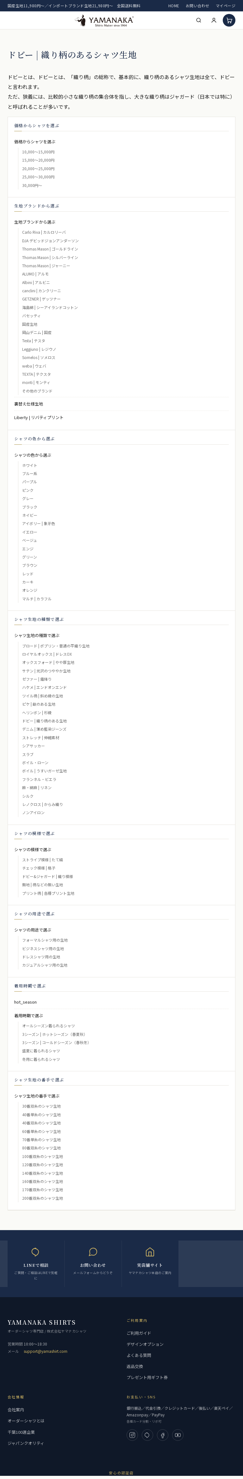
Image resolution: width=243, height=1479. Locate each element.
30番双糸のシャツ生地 (41, 1106)
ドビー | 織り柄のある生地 (44, 720)
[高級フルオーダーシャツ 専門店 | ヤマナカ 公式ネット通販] (104, 20)
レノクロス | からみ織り (42, 804)
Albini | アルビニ (36, 282)
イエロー (29, 532)
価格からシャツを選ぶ (34, 142)
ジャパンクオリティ (26, 1443)
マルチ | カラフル (37, 598)
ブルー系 (29, 473)
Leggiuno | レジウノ (39, 349)
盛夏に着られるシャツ (41, 1050)
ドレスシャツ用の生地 (41, 956)
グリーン (29, 557)
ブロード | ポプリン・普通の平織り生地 (56, 645)
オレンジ (29, 590)
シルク (28, 796)
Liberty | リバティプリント (39, 417)
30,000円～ (32, 185)
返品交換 (135, 1366)
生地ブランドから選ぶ (34, 222)
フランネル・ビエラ (39, 779)
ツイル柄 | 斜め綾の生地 (42, 695)
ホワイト (29, 465)
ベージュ (29, 540)
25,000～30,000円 (38, 176)
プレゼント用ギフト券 (147, 1377)
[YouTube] (178, 1435)
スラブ (28, 754)
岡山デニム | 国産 (37, 332)
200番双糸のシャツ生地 (42, 1198)
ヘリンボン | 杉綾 (37, 712)
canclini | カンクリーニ (41, 290)
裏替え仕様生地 (28, 404)
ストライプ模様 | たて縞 (42, 859)
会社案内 (16, 1410)
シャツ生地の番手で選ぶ (36, 1096)
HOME (173, 5)
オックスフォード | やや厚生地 (48, 662)
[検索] (198, 20)
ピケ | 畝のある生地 (38, 704)
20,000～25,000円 (38, 168)
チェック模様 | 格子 (38, 867)
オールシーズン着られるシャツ (48, 1025)
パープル (29, 481)
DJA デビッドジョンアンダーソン (50, 240)
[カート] (229, 20)
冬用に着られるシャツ (41, 1059)
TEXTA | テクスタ (36, 374)
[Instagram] (132, 1435)
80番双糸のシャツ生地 (41, 1147)
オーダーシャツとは (26, 1421)
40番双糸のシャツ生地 (41, 1122)
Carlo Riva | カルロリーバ (44, 232)
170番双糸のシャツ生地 (42, 1189)
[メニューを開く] (12, 20)
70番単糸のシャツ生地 (41, 1139)
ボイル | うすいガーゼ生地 (44, 770)
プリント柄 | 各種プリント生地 (48, 893)
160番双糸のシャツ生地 (42, 1181)
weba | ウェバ (34, 365)
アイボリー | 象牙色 (38, 523)
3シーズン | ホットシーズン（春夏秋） (54, 1034)
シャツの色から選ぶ (32, 455)
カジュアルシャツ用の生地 (44, 965)
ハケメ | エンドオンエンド (44, 687)
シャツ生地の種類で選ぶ (36, 635)
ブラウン (29, 565)
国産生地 (29, 324)
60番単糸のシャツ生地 (41, 1131)
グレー (28, 498)
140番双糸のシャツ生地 (42, 1173)
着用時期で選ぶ (28, 1015)
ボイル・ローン (35, 762)
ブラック (29, 507)
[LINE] (147, 1435)
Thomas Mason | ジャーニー (46, 265)
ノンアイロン (33, 812)
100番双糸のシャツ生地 (42, 1156)
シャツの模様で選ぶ (32, 849)
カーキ (28, 582)
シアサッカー (33, 745)
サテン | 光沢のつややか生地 (46, 670)
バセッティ (31, 315)
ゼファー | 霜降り (37, 679)
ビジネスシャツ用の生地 (43, 948)
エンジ (28, 548)
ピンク (28, 490)
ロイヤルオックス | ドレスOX (47, 654)
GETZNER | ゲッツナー (41, 298)
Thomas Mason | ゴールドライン (50, 248)
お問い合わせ (197, 5)
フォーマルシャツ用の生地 (45, 940)
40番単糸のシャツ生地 (41, 1114)
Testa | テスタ (33, 340)
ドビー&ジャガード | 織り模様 (47, 876)
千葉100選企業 (21, 1432)
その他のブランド (37, 390)
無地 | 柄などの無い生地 (42, 884)
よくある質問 (139, 1355)
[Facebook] (162, 1435)
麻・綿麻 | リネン (37, 787)
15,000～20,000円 (38, 160)
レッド (28, 573)
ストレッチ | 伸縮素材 (40, 737)
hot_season (25, 1002)
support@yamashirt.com (45, 1351)
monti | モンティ (36, 382)
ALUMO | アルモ (35, 273)
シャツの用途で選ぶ (32, 930)
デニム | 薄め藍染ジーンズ (44, 729)
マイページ (225, 5)
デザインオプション (145, 1344)
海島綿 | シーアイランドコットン (50, 307)
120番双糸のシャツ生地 (42, 1164)
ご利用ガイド (139, 1333)
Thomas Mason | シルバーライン (50, 257)
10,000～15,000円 (38, 151)
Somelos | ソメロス (38, 357)
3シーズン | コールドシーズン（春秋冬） (56, 1042)
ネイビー (29, 515)
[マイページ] (214, 20)
